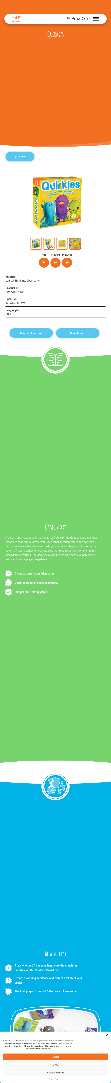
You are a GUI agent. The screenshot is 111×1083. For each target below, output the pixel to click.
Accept (55, 1057)
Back (20, 156)
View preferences (55, 1072)
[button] (106, 1035)
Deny (55, 1064)
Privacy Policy (54, 1079)
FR (88, 19)
